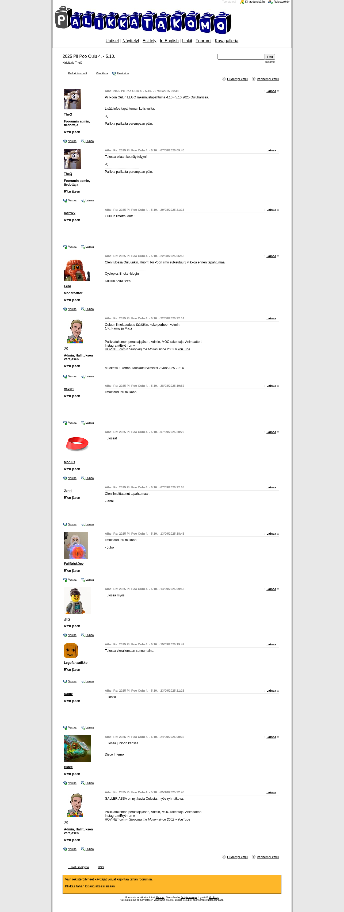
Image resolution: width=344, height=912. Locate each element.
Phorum (160, 897)
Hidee (68, 767)
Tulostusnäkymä (78, 867)
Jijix (67, 619)
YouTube (184, 349)
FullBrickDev (73, 564)
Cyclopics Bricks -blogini (122, 273)
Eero (67, 286)
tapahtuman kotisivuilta (137, 108)
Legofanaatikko (75, 663)
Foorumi (203, 41)
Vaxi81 (69, 389)
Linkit (187, 41)
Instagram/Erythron (118, 345)
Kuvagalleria (226, 41)
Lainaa (271, 91)
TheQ (78, 62)
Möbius (69, 462)
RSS (101, 867)
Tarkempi (270, 61)
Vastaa (72, 141)
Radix (68, 694)
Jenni (68, 491)
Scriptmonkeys (189, 897)
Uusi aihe (123, 73)
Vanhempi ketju (268, 79)
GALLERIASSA (116, 798)
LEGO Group (182, 900)
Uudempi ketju (237, 79)
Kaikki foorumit (77, 73)
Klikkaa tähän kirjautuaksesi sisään (90, 886)
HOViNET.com (115, 349)
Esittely (149, 41)
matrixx (69, 213)
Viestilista (102, 73)
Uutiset (112, 41)
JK (66, 348)
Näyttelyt (131, 41)
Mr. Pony (214, 897)
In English (169, 41)
